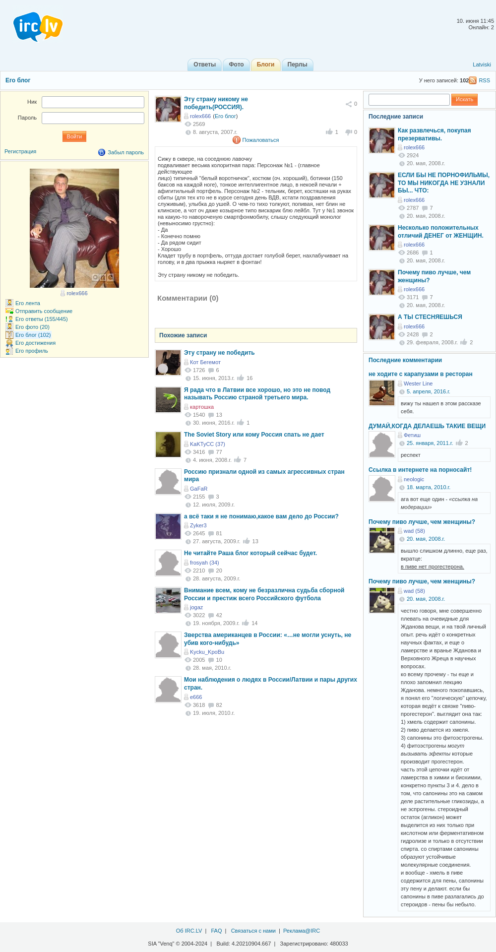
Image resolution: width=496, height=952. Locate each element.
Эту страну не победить (219, 352)
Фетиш (412, 435)
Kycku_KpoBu (207, 652)
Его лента (27, 303)
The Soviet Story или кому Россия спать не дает (254, 434)
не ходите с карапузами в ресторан (421, 374)
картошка (202, 407)
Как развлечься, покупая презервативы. (434, 134)
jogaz (196, 607)
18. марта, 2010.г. (428, 487)
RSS (484, 80)
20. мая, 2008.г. (426, 539)
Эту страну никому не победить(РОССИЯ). (216, 103)
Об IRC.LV (189, 931)
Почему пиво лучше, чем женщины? (422, 521)
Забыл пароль (126, 152)
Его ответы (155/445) (41, 319)
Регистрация (20, 151)
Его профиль (31, 351)
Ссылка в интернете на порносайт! (420, 469)
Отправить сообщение (43, 311)
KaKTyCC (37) (207, 444)
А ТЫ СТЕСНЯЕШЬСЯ (430, 317)
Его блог (17, 80)
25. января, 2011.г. (430, 443)
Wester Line (418, 383)
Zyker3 (198, 525)
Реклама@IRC (301, 931)
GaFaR (198, 489)
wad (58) (414, 531)
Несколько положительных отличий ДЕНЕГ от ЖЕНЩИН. (441, 231)
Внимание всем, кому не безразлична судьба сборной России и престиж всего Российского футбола (264, 594)
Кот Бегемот (205, 362)
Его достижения (35, 343)
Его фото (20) (32, 327)
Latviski (482, 64)
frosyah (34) (204, 563)
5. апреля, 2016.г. (428, 391)
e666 (196, 697)
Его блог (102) (33, 335)
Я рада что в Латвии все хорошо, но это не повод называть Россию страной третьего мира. (257, 393)
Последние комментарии (405, 360)
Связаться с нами (253, 931)
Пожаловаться (261, 140)
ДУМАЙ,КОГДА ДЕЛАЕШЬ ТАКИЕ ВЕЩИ (427, 426)
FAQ (216, 931)
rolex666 (200, 116)
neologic (414, 479)
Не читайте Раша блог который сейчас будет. (250, 553)
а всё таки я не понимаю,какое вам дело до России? (261, 516)
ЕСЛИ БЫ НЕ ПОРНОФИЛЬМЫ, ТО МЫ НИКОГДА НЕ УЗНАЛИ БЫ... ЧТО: (444, 183)
